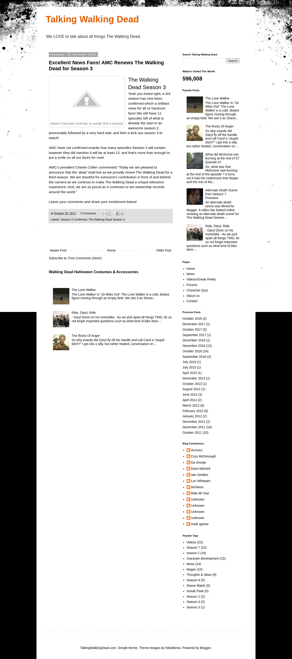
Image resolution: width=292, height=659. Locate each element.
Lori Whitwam (201, 481)
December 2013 (193, 378)
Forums (192, 285)
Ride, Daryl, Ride (84, 312)
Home (111, 250)
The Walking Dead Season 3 (107, 219)
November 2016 (193, 346)
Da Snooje (198, 462)
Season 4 (193, 602)
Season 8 (193, 580)
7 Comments (88, 213)
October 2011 (192, 432)
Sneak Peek (195, 591)
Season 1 (193, 596)
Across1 (197, 450)
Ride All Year (200, 493)
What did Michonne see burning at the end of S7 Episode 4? (222, 158)
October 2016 (192, 351)
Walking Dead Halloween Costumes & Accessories (93, 272)
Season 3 (193, 607)
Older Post (163, 250)
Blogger (205, 648)
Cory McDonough (203, 456)
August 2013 (191, 389)
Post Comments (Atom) (85, 258)
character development (203, 558)
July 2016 (189, 362)
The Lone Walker (84, 290)
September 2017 (194, 335)
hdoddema (172, 648)
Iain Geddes (200, 475)
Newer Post (58, 250)
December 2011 (193, 421)
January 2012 (192, 416)
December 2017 (193, 324)
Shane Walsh (196, 585)
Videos (191, 542)
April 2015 (189, 373)
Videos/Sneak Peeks (201, 279)
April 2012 (189, 400)
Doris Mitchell (200, 468)
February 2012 (192, 411)
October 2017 (192, 329)
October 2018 (192, 318)
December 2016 (193, 340)
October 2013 (192, 384)
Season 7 (193, 547)
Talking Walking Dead (92, 19)
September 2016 (194, 356)
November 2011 (193, 427)
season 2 (193, 553)
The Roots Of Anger (86, 335)
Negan (191, 569)
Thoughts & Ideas (199, 574)
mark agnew (200, 524)
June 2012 (189, 394)
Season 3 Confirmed (74, 219)
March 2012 (190, 405)
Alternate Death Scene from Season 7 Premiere (221, 194)
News (191, 274)
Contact (192, 301)
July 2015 (189, 367)
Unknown (197, 499)
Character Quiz (197, 290)
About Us (193, 296)
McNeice (197, 487)
